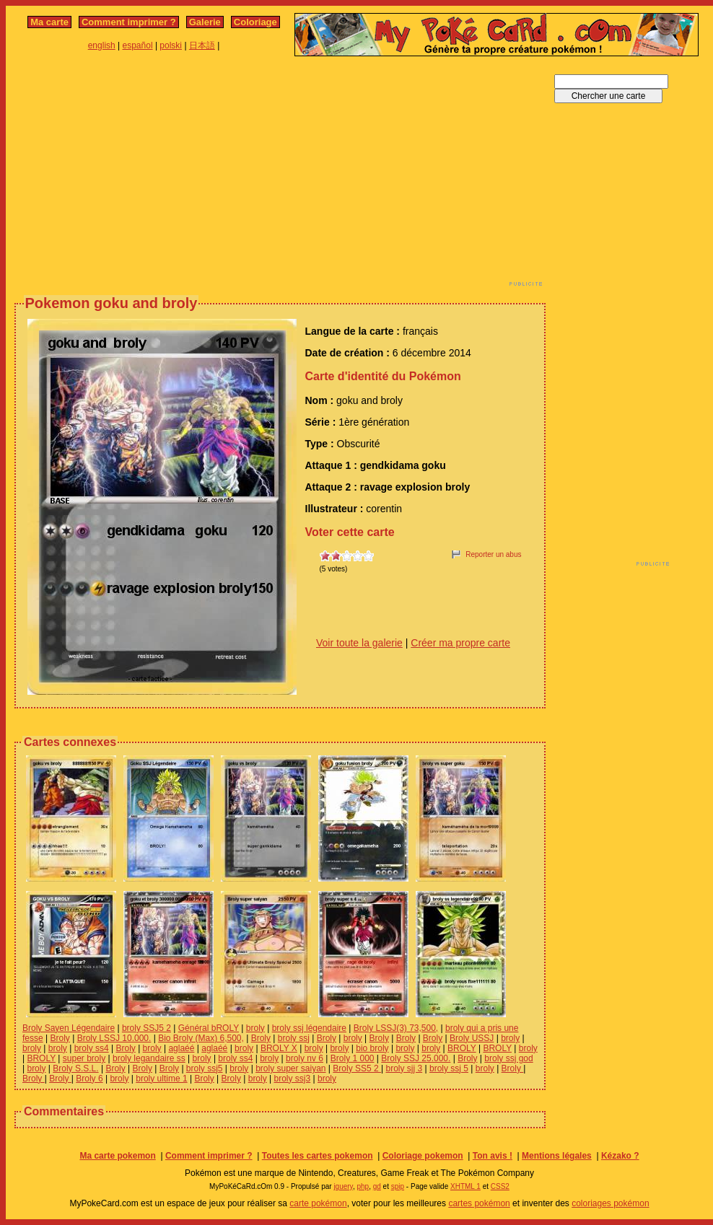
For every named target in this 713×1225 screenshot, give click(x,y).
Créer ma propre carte (460, 643)
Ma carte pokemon (117, 1156)
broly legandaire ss (149, 1058)
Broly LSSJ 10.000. (114, 1038)
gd (377, 1186)
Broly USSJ (472, 1038)
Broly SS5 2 (357, 1068)
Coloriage (255, 22)
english (101, 45)
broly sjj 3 (403, 1068)
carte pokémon (317, 1203)
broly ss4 (91, 1048)
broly (255, 1028)
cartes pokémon (478, 1203)
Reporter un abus (493, 554)
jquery (343, 1186)
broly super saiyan (290, 1068)
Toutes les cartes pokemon (317, 1156)
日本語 (202, 45)
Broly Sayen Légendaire (68, 1028)
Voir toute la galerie (359, 643)
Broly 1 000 (353, 1058)
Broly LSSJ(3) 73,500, (396, 1028)
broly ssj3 (292, 1078)
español (138, 45)
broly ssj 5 (448, 1068)
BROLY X (279, 1048)
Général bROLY (208, 1028)
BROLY (461, 1048)
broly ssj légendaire (309, 1028)
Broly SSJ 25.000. (415, 1058)
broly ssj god (508, 1058)
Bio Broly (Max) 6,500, (201, 1038)
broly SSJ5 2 (146, 1028)
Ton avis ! (492, 1156)
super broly (84, 1058)
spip (397, 1186)
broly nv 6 (304, 1058)
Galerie (205, 22)
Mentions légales (557, 1156)
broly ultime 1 (161, 1078)
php (362, 1186)
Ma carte (49, 22)
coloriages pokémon (610, 1203)
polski (170, 45)
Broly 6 (89, 1078)
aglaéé (181, 1048)
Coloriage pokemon (422, 1156)
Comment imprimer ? (129, 22)
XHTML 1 (465, 1186)
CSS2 (500, 1186)
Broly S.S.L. (75, 1068)
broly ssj (294, 1038)
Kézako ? (620, 1156)
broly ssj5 (204, 1068)
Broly (59, 1038)
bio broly (372, 1048)
